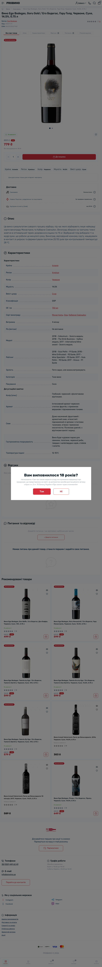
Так (42, 491)
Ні (61, 491)
